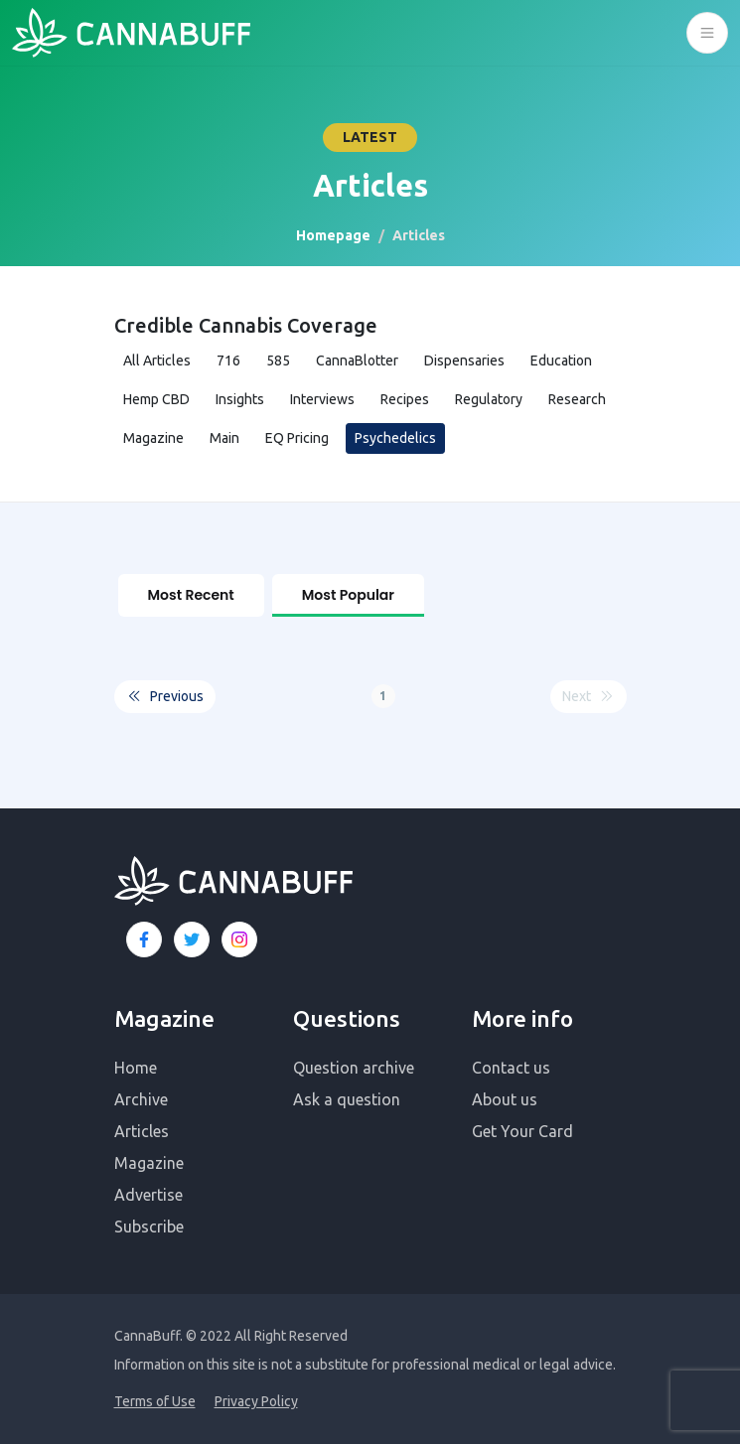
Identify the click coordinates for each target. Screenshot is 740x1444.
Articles (141, 1131)
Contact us (511, 1068)
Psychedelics (395, 438)
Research (577, 399)
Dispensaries (464, 360)
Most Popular (348, 595)
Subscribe (149, 1226)
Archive (141, 1099)
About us (504, 1099)
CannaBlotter (357, 360)
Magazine (153, 438)
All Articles (157, 360)
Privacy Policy (256, 1401)
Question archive (353, 1068)
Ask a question (346, 1099)
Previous (165, 696)
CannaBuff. (148, 1336)
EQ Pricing (297, 438)
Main (224, 438)
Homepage (333, 235)
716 (228, 360)
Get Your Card (522, 1131)
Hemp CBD (156, 399)
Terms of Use (155, 1401)
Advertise (148, 1195)
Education (561, 360)
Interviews (322, 399)
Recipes (404, 399)
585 (278, 360)
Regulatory (488, 399)
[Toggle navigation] (707, 33)
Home (135, 1068)
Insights (240, 399)
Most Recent (191, 595)
